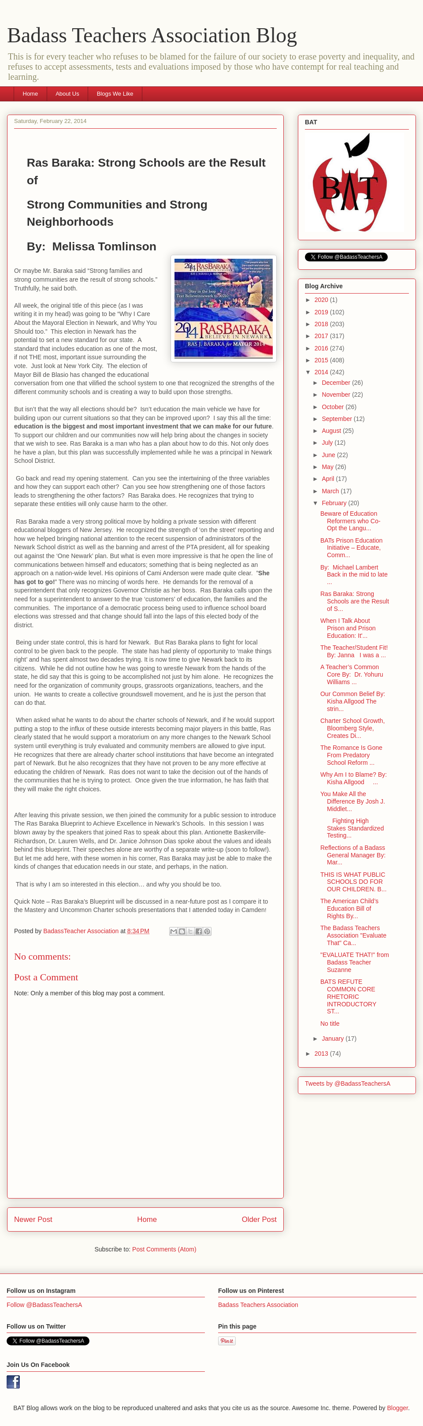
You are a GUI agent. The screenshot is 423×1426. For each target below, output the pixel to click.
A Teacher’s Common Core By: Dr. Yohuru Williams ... (351, 674)
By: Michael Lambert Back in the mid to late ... (354, 575)
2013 (322, 1053)
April (329, 478)
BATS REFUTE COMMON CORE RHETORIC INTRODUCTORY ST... (348, 996)
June (329, 454)
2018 (322, 324)
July (328, 442)
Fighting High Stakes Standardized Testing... (352, 828)
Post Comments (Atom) (164, 1249)
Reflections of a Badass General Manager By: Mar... (353, 855)
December (337, 382)
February (335, 502)
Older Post (259, 1219)
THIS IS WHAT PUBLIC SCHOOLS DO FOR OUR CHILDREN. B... (353, 882)
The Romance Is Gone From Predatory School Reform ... (351, 755)
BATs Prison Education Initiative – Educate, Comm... (351, 548)
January (333, 1038)
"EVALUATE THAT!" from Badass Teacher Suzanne (354, 962)
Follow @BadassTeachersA (44, 1304)
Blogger (397, 1407)
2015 (322, 360)
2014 (322, 372)
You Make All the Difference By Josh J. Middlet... (352, 801)
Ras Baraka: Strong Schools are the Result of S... (354, 601)
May (328, 466)
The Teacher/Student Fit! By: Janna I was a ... (354, 651)
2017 (322, 335)
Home (30, 93)
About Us (67, 93)
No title (330, 1023)
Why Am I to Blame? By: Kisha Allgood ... (354, 778)
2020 (322, 299)
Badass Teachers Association (258, 1304)
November (337, 394)
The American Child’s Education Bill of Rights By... (349, 908)
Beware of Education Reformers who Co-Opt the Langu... (350, 521)
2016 (322, 348)
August (332, 430)
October (333, 406)
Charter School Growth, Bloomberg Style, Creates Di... (352, 728)
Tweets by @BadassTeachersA (347, 1083)
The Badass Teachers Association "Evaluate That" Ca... (353, 935)
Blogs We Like (115, 93)
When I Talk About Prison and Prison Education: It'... (348, 628)
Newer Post (33, 1219)
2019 (322, 312)
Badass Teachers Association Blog (152, 35)
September (337, 418)
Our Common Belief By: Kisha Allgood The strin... (353, 701)
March (331, 491)
